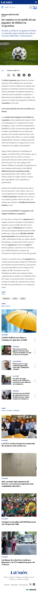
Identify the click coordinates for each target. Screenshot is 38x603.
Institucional (14, 585)
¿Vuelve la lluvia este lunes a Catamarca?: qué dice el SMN (14, 338)
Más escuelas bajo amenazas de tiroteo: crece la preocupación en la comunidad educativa (17, 484)
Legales (26, 579)
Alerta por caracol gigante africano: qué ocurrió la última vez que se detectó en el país (22, 351)
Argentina (6, 298)
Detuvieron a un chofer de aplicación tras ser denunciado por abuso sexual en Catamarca (21, 396)
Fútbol (15, 298)
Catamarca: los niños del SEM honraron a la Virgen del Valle (19, 523)
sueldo (22, 298)
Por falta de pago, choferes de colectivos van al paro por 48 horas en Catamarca (22, 381)
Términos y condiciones (16, 579)
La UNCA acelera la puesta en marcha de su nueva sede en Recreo (18, 444)
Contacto (6, 585)
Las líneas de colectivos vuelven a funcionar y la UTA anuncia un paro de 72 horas (18, 562)
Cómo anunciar (23, 585)
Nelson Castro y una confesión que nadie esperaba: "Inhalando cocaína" (21, 366)
